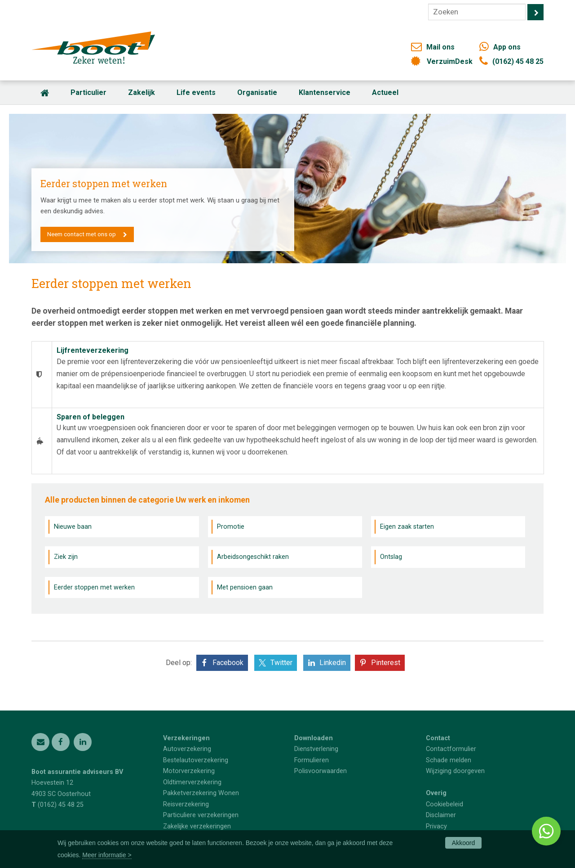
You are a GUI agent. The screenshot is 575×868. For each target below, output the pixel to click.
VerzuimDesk (450, 61)
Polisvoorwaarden (320, 771)
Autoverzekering (187, 749)
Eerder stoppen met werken (94, 587)
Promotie (230, 527)
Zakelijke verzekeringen (197, 826)
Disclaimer (441, 815)
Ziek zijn (66, 557)
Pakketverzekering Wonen (201, 793)
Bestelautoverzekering (195, 760)
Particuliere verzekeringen (201, 815)
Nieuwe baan (73, 527)
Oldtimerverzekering (192, 782)
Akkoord (463, 842)
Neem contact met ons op (82, 234)
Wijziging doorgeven (455, 771)
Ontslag (391, 557)
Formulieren (311, 760)
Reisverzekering (186, 804)
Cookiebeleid (444, 804)
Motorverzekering (189, 771)
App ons (507, 47)
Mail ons (440, 47)
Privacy (436, 826)
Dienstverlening (316, 749)
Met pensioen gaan (245, 587)
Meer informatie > (106, 855)
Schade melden (448, 760)
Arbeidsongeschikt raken (253, 557)
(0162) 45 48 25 (518, 61)
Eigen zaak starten (407, 527)
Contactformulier (451, 749)
